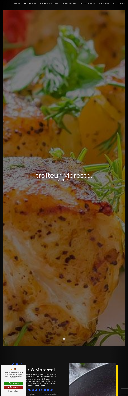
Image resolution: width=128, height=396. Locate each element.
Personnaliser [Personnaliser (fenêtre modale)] (13, 391)
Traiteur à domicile (87, 3)
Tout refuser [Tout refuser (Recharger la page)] (13, 387)
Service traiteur (29, 3)
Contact (121, 3)
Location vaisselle (68, 3)
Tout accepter (13, 383)
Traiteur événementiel (49, 3)
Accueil (17, 3)
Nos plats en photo (106, 3)
